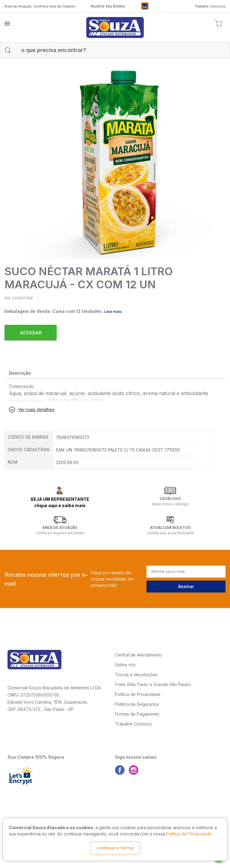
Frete (120, 684)
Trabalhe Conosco (210, 6)
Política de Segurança (136, 704)
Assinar (186, 586)
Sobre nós (125, 664)
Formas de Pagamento (137, 714)
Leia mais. (113, 311)
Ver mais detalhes (36, 409)
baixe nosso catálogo (170, 504)
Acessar (31, 333)
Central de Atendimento (138, 654)
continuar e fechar (115, 848)
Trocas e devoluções (136, 674)
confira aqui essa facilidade (170, 533)
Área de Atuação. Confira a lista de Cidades (39, 6)
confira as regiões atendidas (59, 533)
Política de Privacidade (138, 694)
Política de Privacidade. (189, 833)
